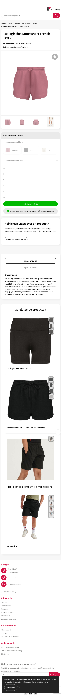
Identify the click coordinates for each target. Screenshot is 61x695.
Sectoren (4, 609)
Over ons (4, 602)
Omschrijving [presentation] (30, 260)
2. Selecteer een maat (13, 160)
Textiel (10, 23)
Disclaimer (5, 654)
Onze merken (6, 606)
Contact (4, 633)
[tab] (30, 261)
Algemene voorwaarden (10, 647)
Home (3, 23)
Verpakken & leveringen (10, 636)
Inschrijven (54, 675)
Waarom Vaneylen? (8, 612)
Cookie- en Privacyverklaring (11, 651)
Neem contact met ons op (16, 239)
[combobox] (27, 15)
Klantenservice (6, 630)
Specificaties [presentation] (30, 267)
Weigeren (20, 687)
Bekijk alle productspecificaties (15, 47)
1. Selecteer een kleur (13, 142)
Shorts (34, 23)
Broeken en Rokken (22, 23)
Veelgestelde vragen (8, 619)
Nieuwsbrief (5, 615)
